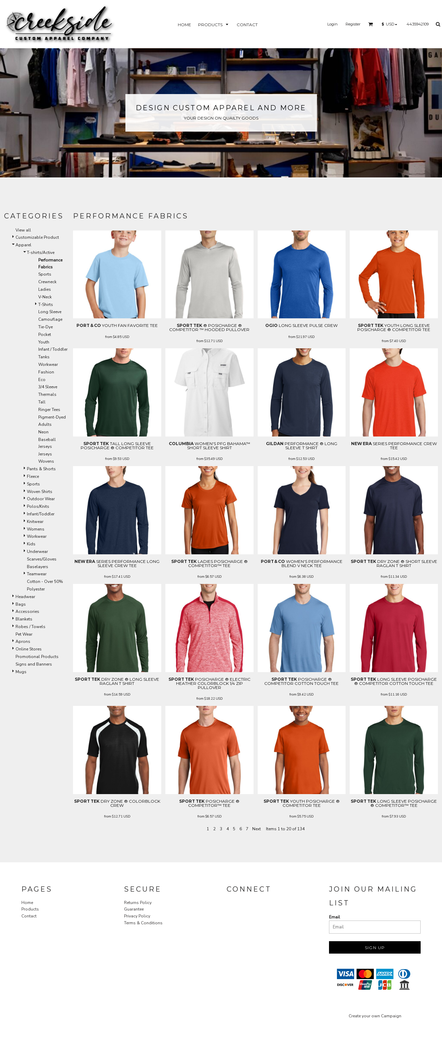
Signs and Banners (34, 664)
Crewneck (47, 282)
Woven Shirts (39, 491)
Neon (43, 432)
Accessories (27, 611)
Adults (45, 424)
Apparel (23, 245)
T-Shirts (45, 304)
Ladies (44, 289)
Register (353, 24)
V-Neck (45, 297)
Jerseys (45, 454)
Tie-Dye (45, 327)
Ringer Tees (49, 409)
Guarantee (134, 909)
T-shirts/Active (40, 252)
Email (334, 917)
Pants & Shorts (41, 469)
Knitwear (35, 521)
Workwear (48, 364)
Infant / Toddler (53, 349)
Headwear (25, 596)
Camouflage (50, 319)
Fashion (46, 372)
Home (27, 902)
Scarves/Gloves (41, 559)
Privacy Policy (137, 916)
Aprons (23, 641)
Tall (41, 402)
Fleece (33, 476)
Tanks (44, 357)
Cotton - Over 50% (45, 581)
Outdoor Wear (41, 499)
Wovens (46, 461)
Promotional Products (37, 656)
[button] (370, 24)
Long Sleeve (49, 312)
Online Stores (29, 649)
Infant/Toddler (40, 514)
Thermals (47, 394)
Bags (21, 604)
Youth (43, 342)
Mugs (21, 672)
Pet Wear (24, 634)
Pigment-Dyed (52, 417)
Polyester (36, 589)
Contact (29, 916)
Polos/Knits (38, 506)
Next (256, 829)
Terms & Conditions (143, 923)
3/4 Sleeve (47, 387)
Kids (31, 544)
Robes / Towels (30, 626)
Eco (41, 379)
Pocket (44, 334)
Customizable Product (37, 237)
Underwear (37, 551)
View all (23, 230)
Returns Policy (138, 902)
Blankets (24, 619)
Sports (44, 274)
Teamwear (37, 574)
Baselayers (37, 566)
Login (332, 24)
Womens (35, 529)
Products (30, 909)
